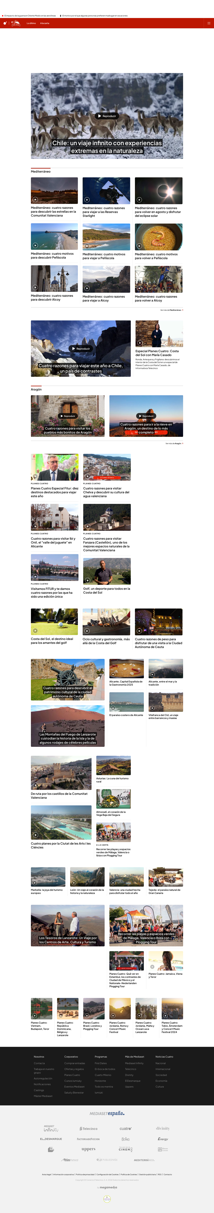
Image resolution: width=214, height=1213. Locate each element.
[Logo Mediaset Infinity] (51, 1128)
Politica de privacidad (85, 1174)
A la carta (102, 845)
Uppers (129, 1086)
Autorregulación (43, 1078)
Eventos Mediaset (74, 1086)
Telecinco (130, 1069)
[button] (107, 116)
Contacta (39, 1063)
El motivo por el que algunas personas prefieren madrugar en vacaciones (95, 16)
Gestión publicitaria (147, 1174)
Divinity (129, 1074)
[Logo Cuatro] (126, 1128)
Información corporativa (63, 1174)
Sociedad (161, 1074)
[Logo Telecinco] (88, 1128)
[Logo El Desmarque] (51, 1139)
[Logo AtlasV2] (69, 1159)
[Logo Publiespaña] (107, 1160)
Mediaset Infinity (134, 1063)
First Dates (101, 1063)
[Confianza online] (107, 1201)
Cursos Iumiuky (73, 1080)
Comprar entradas (74, 1063)
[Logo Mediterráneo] (144, 1160)
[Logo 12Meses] (163, 1149)
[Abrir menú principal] (208, 23)
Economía (161, 1080)
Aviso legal (46, 1174)
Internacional (163, 1069)
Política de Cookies (129, 1174)
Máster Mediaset (43, 1095)
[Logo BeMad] (51, 1149)
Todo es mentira (104, 1086)
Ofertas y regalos (74, 1069)
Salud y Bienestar (74, 1092)
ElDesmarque (132, 1080)
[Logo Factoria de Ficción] (88, 1139)
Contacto (168, 1174)
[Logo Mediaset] (107, 1115)
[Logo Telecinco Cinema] (126, 1149)
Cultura (160, 1086)
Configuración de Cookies (107, 1174)
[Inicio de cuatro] (5, 23)
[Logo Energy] (163, 1139)
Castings (39, 1090)
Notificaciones (42, 1084)
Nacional (161, 1063)
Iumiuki (99, 1092)
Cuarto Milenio (103, 1074)
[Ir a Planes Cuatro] (16, 23)
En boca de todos (105, 1069)
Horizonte (100, 1080)
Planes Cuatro (39, 483)
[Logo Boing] (126, 1139)
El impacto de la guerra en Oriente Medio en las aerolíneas (30, 16)
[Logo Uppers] (88, 1149)
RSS (160, 1174)
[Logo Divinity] (163, 1128)
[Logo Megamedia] (108, 1187)
